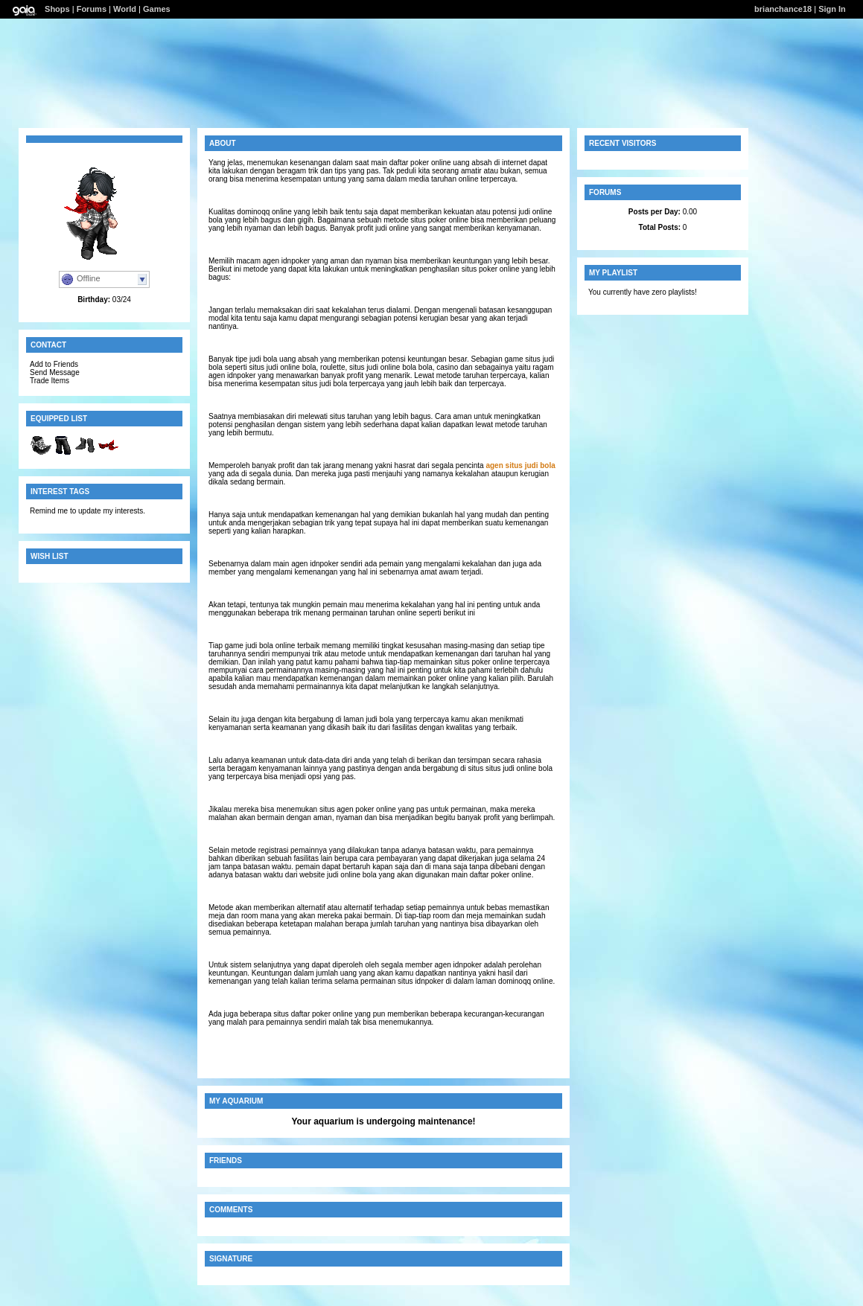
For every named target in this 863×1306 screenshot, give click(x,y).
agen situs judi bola (520, 465)
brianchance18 (783, 8)
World (124, 8)
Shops (57, 8)
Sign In (832, 8)
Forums (91, 8)
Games (157, 8)
